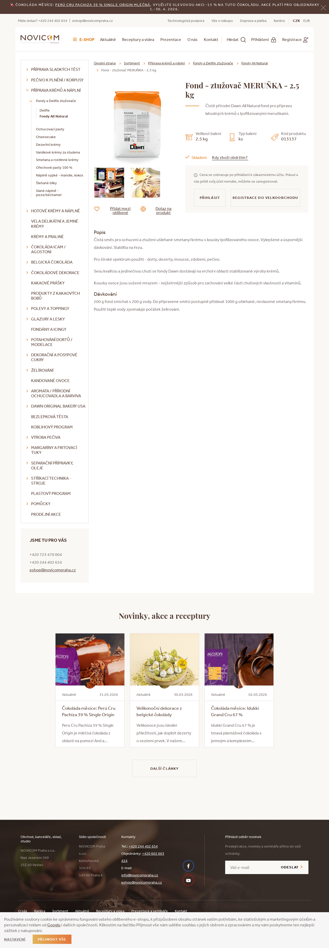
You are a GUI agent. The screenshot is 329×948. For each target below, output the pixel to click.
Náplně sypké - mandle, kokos (59, 175)
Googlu (53, 924)
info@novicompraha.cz (139, 875)
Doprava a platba (253, 20)
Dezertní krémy (48, 144)
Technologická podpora (185, 20)
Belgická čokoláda (51, 262)
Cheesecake (46, 136)
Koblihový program (52, 426)
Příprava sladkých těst (55, 69)
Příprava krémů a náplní (56, 90)
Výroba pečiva (45, 437)
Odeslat (290, 867)
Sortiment (132, 63)
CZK (296, 20)
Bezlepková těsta (49, 416)
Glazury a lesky (48, 318)
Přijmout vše (52, 939)
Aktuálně (108, 39)
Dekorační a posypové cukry (54, 357)
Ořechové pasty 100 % (54, 167)
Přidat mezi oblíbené (116, 210)
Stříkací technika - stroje (51, 481)
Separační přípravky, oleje (52, 465)
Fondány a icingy (48, 329)
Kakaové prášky (48, 282)
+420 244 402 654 (143, 846)
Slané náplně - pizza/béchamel (48, 192)
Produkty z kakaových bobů (55, 296)
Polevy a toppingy (50, 308)
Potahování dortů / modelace (51, 342)
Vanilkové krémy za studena (58, 152)
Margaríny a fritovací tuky (54, 450)
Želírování (42, 370)
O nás (192, 39)
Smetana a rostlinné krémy (57, 159)
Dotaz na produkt (160, 210)
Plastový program (51, 493)
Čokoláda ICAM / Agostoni (48, 249)
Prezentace (170, 39)
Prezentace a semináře (149, 911)
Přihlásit (210, 197)
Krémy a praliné (47, 236)
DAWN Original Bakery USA (58, 406)
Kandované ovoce (50, 380)
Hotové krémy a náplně (55, 210)
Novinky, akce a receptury (165, 615)
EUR (306, 20)
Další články (164, 768)
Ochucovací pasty (50, 129)
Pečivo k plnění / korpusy (57, 79)
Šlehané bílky (46, 183)
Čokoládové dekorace (55, 272)
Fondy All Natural (54, 116)
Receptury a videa (138, 39)
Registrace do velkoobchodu (265, 197)
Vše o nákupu (222, 20)
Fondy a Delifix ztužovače (56, 100)
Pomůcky (40, 503)
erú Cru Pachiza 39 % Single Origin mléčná (104, 4)
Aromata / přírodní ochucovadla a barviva (56, 393)
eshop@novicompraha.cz (92, 20)
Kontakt (211, 39)
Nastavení (14, 939)
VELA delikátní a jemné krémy (54, 223)
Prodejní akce (46, 514)
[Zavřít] (323, 7)
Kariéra (279, 20)
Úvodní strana (105, 63)
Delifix (45, 110)
